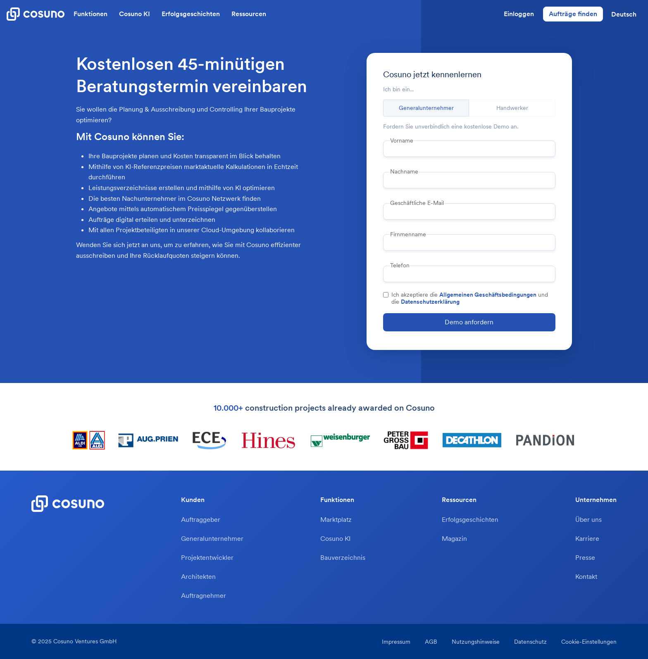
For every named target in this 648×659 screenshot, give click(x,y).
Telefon (400, 265)
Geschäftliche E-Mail (417, 203)
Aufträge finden (573, 14)
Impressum (396, 641)
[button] (623, 14)
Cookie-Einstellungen (589, 641)
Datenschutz (530, 641)
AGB (431, 641)
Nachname (404, 171)
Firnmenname (408, 234)
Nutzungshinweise (476, 641)
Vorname (401, 140)
